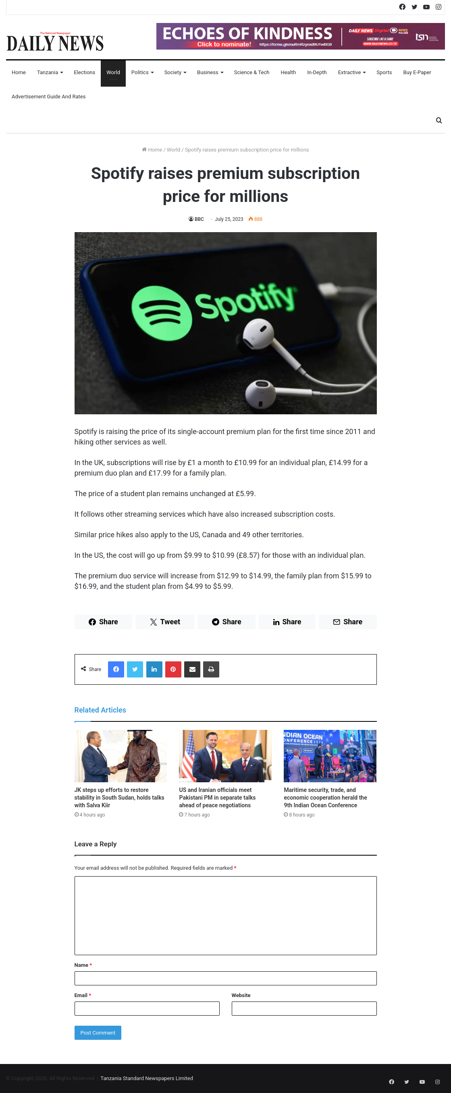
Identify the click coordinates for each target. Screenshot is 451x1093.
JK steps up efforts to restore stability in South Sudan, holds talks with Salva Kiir (119, 797)
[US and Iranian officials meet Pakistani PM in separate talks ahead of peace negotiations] (225, 756)
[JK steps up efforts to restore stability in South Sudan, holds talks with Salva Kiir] (121, 756)
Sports (384, 72)
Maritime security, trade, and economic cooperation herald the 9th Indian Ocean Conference (325, 797)
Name (83, 965)
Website (241, 995)
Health (288, 72)
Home (19, 72)
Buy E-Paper (417, 72)
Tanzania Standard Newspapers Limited (146, 1078)
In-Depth (316, 72)
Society (172, 72)
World (113, 72)
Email (83, 995)
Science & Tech (252, 72)
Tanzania (47, 72)
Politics (140, 72)
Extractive (349, 72)
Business (207, 72)
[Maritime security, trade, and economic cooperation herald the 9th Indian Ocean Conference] (330, 756)
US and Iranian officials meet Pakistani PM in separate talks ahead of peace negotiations (217, 797)
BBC (199, 219)
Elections (84, 72)
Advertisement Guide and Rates (48, 97)
